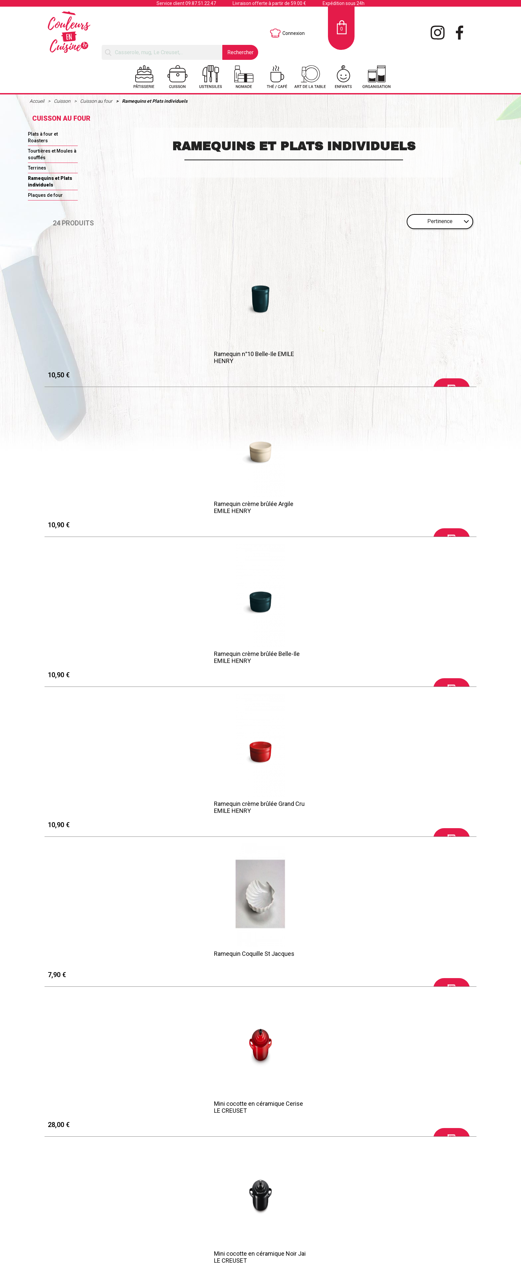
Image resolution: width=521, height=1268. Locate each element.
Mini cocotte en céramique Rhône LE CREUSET (96, 1107)
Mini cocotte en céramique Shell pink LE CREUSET (202, 657)
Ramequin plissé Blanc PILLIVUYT (312, 803)
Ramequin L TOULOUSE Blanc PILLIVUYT (198, 807)
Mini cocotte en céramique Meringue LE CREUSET (411, 506)
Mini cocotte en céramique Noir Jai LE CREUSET (314, 506)
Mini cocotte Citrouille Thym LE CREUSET (309, 1107)
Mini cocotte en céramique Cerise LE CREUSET (204, 506)
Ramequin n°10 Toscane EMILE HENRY (309, 957)
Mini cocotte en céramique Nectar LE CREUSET (97, 957)
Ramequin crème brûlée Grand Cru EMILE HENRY (421, 356)
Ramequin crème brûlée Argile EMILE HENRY (200, 356)
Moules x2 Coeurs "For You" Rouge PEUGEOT (205, 957)
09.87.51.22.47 (200, 3)
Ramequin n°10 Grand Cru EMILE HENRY (418, 807)
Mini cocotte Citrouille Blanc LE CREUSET (200, 1107)
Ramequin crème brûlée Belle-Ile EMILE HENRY (311, 356)
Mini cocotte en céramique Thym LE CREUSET (419, 1107)
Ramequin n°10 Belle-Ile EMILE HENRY (92, 356)
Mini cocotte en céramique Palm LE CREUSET (98, 657)
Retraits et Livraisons (98, 1246)
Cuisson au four (96, 101)
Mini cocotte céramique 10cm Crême (415, 657)
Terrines (37, 168)
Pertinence (440, 221)
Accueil (37, 101)
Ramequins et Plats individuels (154, 101)
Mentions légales (94, 1237)
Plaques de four (45, 195)
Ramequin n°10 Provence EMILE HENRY (418, 957)
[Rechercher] (162, 52)
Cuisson (62, 101)
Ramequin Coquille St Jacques (92, 502)
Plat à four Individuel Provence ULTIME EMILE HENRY (92, 807)
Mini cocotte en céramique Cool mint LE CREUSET (310, 657)
